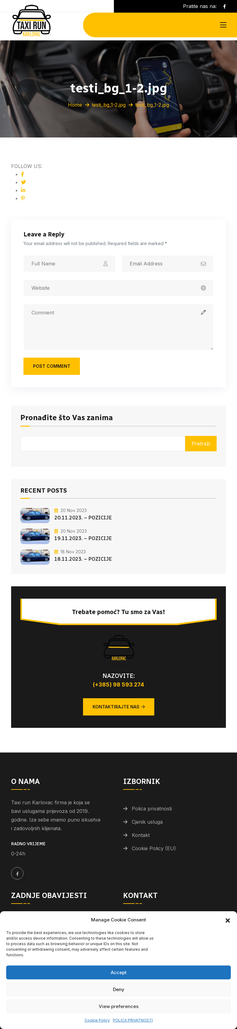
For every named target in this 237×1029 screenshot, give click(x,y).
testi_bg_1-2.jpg (109, 105)
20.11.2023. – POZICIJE (83, 518)
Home (75, 105)
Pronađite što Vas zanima (66, 418)
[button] (228, 920)
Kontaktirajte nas (119, 706)
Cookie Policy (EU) (154, 848)
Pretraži (201, 444)
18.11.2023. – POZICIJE (83, 559)
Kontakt (141, 835)
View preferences (119, 1006)
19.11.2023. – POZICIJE (83, 538)
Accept (119, 972)
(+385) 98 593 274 (118, 684)
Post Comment (51, 366)
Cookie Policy (97, 1020)
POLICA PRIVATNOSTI (133, 1020)
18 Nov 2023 (70, 551)
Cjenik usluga (147, 822)
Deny (118, 989)
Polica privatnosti (152, 809)
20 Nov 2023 (70, 510)
